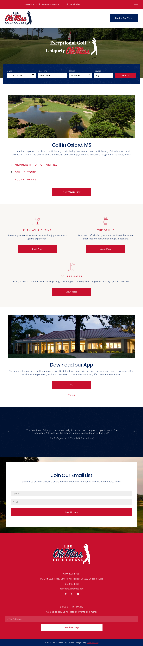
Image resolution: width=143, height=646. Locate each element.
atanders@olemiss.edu (72, 588)
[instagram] (77, 594)
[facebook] (66, 594)
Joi (66, 4)
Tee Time (42, 71)
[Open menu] (136, 4)
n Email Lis (73, 4)
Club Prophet (92, 643)
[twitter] (71, 594)
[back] (9, 431)
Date (9, 71)
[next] (134, 431)
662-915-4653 (51, 4)
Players (97, 71)
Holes (72, 71)
